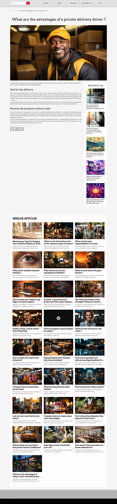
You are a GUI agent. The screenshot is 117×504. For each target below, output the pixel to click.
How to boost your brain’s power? (89, 387)
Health (59, 3)
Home (11, 11)
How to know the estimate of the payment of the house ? (89, 417)
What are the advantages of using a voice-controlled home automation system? (26, 476)
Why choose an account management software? (54, 271)
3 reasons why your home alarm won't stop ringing (58, 417)
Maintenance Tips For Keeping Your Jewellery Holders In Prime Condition (27, 243)
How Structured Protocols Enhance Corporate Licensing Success (93, 130)
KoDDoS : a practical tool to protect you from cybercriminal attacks (57, 302)
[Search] (18, 3)
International (73, 3)
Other (100, 3)
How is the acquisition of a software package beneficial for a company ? (89, 360)
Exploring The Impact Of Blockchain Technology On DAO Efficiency (95, 201)
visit (11, 100)
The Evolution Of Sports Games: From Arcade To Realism (95, 154)
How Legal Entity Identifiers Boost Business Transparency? (95, 106)
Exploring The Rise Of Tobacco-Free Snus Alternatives (94, 178)
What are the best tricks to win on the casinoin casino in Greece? (58, 242)
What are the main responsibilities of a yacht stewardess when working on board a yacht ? (87, 244)
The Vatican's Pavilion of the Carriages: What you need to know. (87, 302)
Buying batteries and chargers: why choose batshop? (57, 359)
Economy (46, 3)
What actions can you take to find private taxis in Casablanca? (27, 446)
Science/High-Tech (86, 3)
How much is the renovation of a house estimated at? (89, 446)
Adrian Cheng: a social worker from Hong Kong (26, 330)
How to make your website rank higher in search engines (26, 301)
